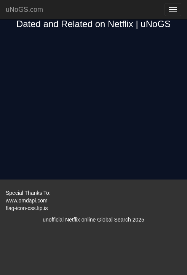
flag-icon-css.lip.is (27, 208)
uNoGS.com (24, 9)
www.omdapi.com (27, 200)
